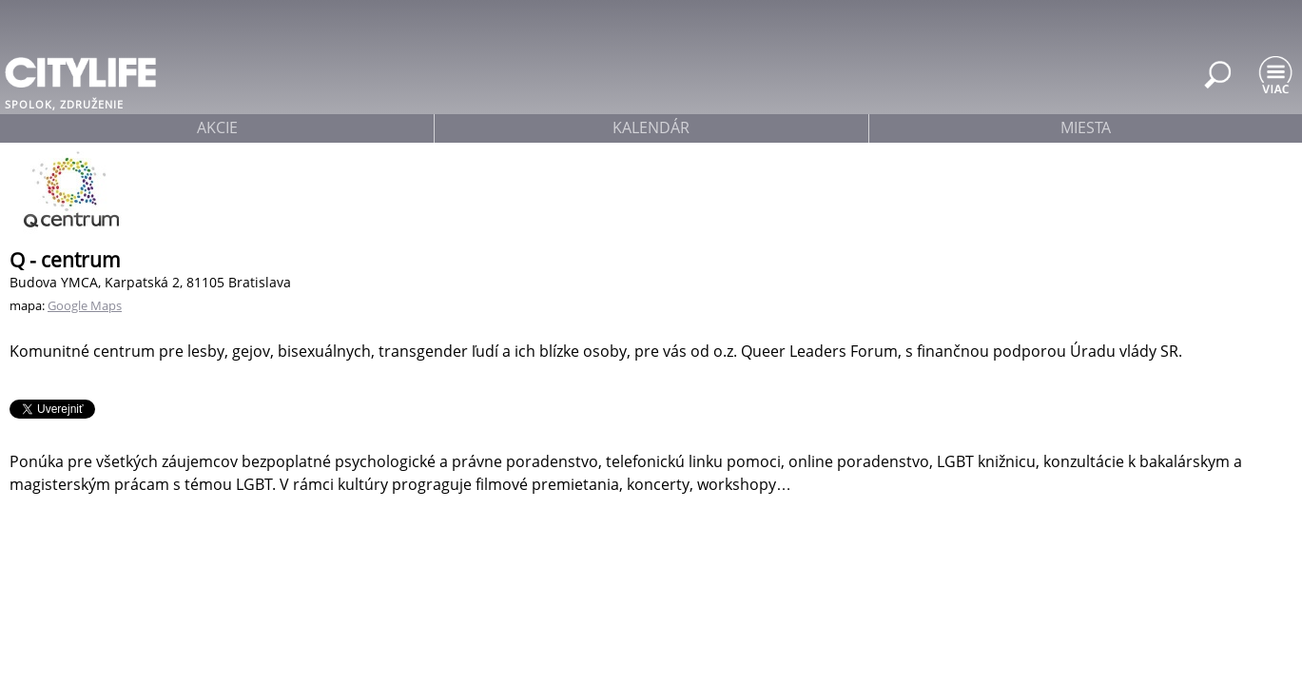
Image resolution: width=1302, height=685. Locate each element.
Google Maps (85, 305)
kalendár (651, 127)
